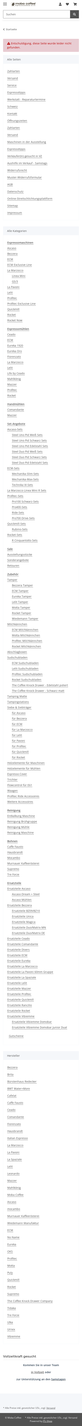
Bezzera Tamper (22, 585)
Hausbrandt (15, 852)
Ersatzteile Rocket (18, 1010)
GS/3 (15, 281)
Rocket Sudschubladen (26, 679)
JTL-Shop (47, 1421)
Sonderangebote (18, 560)
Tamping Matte (17, 696)
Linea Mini (18, 276)
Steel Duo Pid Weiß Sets (27, 451)
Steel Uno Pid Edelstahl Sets (30, 446)
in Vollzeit (37, 1372)
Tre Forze (13, 874)
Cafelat (11, 1095)
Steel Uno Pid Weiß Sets (27, 435)
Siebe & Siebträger (19, 707)
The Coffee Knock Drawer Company (30, 1301)
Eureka (11, 1244)
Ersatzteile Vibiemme (20, 1016)
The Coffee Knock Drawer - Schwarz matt (38, 691)
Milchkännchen (17, 624)
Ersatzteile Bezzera (19, 905)
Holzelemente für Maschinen (26, 763)
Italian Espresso (17, 1138)
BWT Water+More (18, 1088)
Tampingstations (18, 702)
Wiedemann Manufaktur (23, 1223)
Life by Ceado (16, 373)
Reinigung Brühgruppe (22, 821)
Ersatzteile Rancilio (19, 1005)
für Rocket (18, 757)
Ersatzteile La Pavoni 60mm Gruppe (30, 972)
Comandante (15, 409)
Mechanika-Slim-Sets (25, 474)
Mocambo (13, 858)
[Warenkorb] (75, 4)
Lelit (10, 292)
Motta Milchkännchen (26, 635)
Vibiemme (13, 1336)
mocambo (13, 1209)
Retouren (13, 565)
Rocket (11, 315)
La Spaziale (14, 1159)
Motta (11, 1265)
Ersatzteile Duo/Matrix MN (29, 927)
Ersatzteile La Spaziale (21, 977)
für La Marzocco (22, 729)
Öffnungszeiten (17, 120)
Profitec (12, 298)
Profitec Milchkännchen (27, 641)
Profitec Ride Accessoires (23, 796)
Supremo (13, 869)
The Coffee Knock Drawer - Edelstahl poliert (40, 685)
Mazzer (12, 384)
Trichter (12, 779)
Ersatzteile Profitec (19, 994)
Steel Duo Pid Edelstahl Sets (30, 462)
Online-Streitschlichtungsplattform (29, 198)
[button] (60, 4)
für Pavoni (18, 740)
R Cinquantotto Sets (25, 540)
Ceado (11, 334)
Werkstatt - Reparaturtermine (26, 99)
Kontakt (12, 113)
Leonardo (13, 1173)
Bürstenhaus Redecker (22, 1081)
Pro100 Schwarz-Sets (25, 501)
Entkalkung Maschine (21, 816)
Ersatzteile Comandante (22, 944)
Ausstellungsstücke (19, 554)
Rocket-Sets (14, 535)
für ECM (17, 724)
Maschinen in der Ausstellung (26, 142)
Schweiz (12, 106)
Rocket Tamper (21, 613)
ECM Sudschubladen (25, 663)
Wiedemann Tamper (25, 618)
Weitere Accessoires (20, 802)
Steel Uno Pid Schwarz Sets (29, 440)
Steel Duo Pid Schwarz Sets (29, 457)
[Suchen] (36, 14)
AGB (10, 184)
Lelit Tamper (20, 602)
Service (12, 85)
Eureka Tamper (22, 596)
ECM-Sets (13, 468)
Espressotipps (16, 92)
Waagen (12, 790)
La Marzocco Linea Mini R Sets (26, 490)
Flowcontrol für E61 (19, 785)
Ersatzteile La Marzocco (22, 966)
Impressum (14, 213)
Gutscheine (16, 1036)
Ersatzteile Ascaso (18, 888)
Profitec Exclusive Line (21, 303)
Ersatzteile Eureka (18, 961)
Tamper (12, 580)
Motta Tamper (21, 607)
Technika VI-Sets (22, 485)
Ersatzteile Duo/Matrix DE (28, 933)
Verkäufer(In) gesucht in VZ (24, 156)
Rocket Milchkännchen (26, 646)
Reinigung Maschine (20, 832)
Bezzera (12, 253)
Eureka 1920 (15, 345)
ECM (10, 259)
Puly (10, 1272)
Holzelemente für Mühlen (23, 768)
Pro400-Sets (19, 507)
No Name (13, 1237)
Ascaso (11, 248)
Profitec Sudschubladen (27, 674)
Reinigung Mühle (18, 827)
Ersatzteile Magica (23, 922)
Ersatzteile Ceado (18, 938)
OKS (10, 1251)
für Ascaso (18, 713)
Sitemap (12, 205)
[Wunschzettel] (67, 4)
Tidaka (11, 1308)
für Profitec (19, 746)
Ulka (10, 1322)
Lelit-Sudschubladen (25, 668)
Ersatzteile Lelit (17, 983)
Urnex (11, 1329)
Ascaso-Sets (15, 429)
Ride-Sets (18, 512)
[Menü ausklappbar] (5, 2)
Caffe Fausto (15, 846)
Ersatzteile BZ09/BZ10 (26, 911)
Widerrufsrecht (17, 170)
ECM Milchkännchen (25, 629)
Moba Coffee (15, 1195)
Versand (12, 78)
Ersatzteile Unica (22, 916)
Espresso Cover (17, 774)
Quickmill (13, 309)
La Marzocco (15, 270)
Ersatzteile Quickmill (20, 999)
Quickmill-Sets (16, 523)
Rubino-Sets (20, 529)
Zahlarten (13, 71)
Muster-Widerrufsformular (24, 177)
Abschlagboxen (17, 652)
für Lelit (17, 735)
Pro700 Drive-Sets (23, 518)
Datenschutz (15, 191)
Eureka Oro (14, 351)
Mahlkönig (14, 379)
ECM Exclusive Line (19, 265)
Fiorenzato (14, 356)
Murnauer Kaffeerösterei (23, 863)
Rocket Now (14, 320)
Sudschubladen (17, 657)
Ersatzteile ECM (17, 955)
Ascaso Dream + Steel (26, 894)
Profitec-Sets (15, 496)
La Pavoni (13, 287)
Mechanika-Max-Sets (25, 479)
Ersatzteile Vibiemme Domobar (32, 1022)
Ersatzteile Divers (18, 949)
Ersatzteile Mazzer (19, 988)
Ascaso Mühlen (22, 899)
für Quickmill (20, 752)
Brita (10, 1074)
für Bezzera (19, 718)
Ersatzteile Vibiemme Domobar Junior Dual (39, 1027)
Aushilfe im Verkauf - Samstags (27, 163)
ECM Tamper (20, 591)
